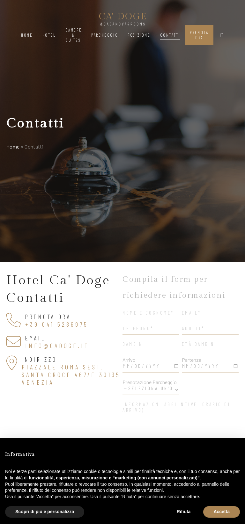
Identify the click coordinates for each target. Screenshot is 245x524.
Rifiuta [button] (184, 511)
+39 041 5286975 (56, 324)
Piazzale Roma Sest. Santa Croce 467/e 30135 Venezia (71, 374)
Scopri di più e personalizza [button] (44, 511)
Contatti (170, 35)
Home (27, 35)
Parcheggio (104, 35)
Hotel (49, 35)
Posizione (139, 35)
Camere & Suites (73, 35)
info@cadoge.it (57, 345)
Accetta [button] (221, 511)
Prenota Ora (199, 35)
